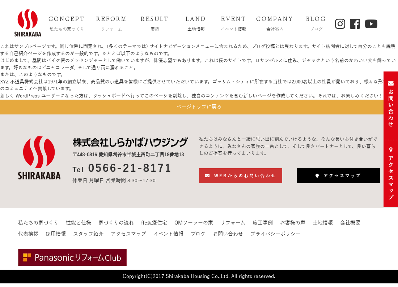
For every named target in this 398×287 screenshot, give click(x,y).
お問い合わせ (228, 237)
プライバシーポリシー (275, 237)
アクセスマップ (128, 237)
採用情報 (56, 237)
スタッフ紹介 (88, 237)
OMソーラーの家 (193, 226)
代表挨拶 (28, 237)
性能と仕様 (78, 226)
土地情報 (323, 226)
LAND (196, 25)
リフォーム (232, 226)
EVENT (234, 25)
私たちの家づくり (38, 226)
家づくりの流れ (116, 226)
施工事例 (263, 226)
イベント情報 (168, 237)
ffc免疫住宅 (154, 226)
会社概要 (350, 226)
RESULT (154, 25)
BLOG (316, 25)
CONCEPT (67, 25)
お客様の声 (292, 226)
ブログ (198, 237)
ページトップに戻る (199, 109)
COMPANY (275, 25)
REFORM (111, 25)
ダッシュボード (109, 96)
